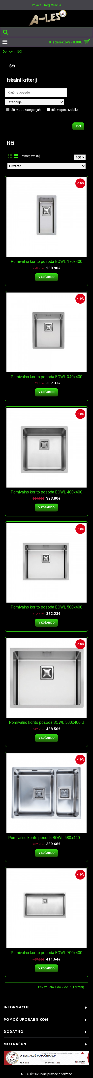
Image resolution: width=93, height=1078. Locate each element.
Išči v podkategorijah (23, 110)
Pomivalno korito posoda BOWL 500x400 (46, 607)
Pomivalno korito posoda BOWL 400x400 (46, 492)
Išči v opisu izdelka (63, 110)
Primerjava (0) (30, 156)
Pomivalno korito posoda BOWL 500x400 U (46, 722)
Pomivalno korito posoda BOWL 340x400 (46, 376)
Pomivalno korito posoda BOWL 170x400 (46, 261)
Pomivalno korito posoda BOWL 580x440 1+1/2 (47, 837)
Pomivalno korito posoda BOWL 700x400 (46, 952)
